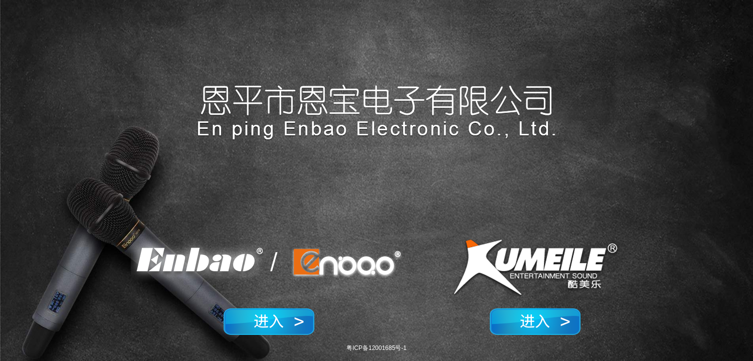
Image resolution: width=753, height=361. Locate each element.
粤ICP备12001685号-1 (376, 347)
